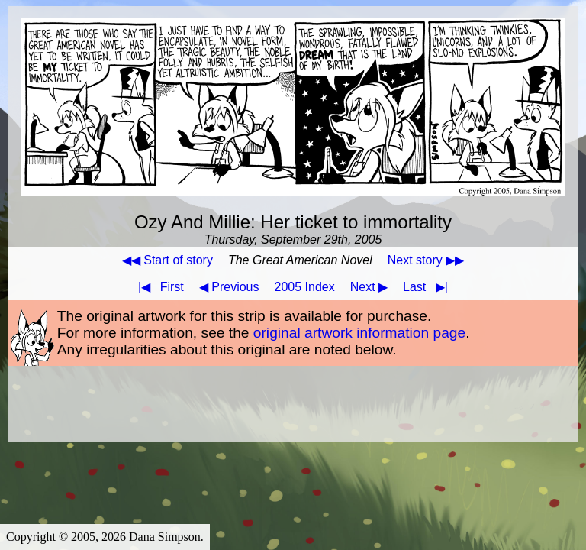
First (158, 286)
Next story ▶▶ (426, 260)
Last (428, 286)
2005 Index (305, 286)
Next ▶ (369, 286)
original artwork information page (359, 333)
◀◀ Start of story (167, 260)
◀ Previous (229, 286)
